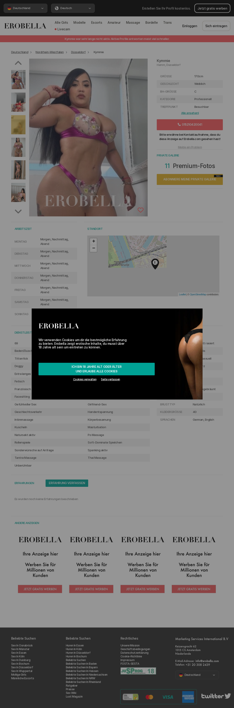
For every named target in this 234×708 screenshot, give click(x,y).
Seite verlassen (110, 379)
